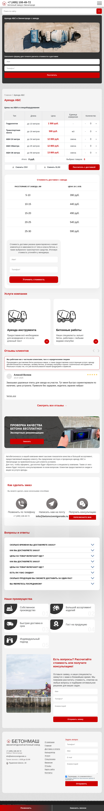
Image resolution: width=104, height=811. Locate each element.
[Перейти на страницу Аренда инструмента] (27, 322)
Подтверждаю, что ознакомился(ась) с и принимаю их (80, 778)
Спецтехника (50, 759)
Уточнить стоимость (34, 279)
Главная (8, 95)
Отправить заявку (75, 719)
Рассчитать (52, 75)
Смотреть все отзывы (52, 405)
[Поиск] (99, 11)
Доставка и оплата (52, 749)
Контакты (48, 773)
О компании (49, 742)
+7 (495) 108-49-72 (19, 2)
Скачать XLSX (52, 167)
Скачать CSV (20, 167)
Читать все (11, 396)
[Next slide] (98, 351)
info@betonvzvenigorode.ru (16, 756)
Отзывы (48, 766)
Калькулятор (50, 752)
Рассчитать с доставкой (84, 167)
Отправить (81, 783)
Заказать (27, 441)
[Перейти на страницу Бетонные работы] (76, 322)
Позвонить (26, 808)
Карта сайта (49, 769)
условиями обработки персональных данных (79, 778)
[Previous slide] (93, 351)
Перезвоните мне (82, 517)
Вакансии (48, 763)
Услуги (47, 756)
